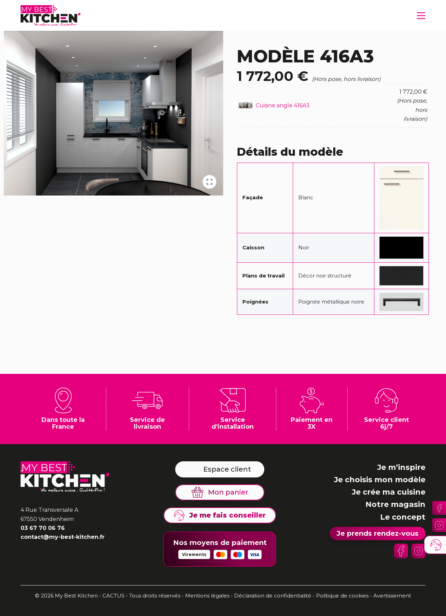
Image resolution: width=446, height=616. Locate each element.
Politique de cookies (342, 595)
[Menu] (421, 15)
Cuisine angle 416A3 (283, 105)
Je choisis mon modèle (379, 479)
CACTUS (113, 595)
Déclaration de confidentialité (273, 595)
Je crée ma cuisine (388, 492)
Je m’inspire (401, 467)
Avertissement (392, 595)
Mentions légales (207, 595)
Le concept (402, 517)
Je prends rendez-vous (378, 533)
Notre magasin (395, 504)
